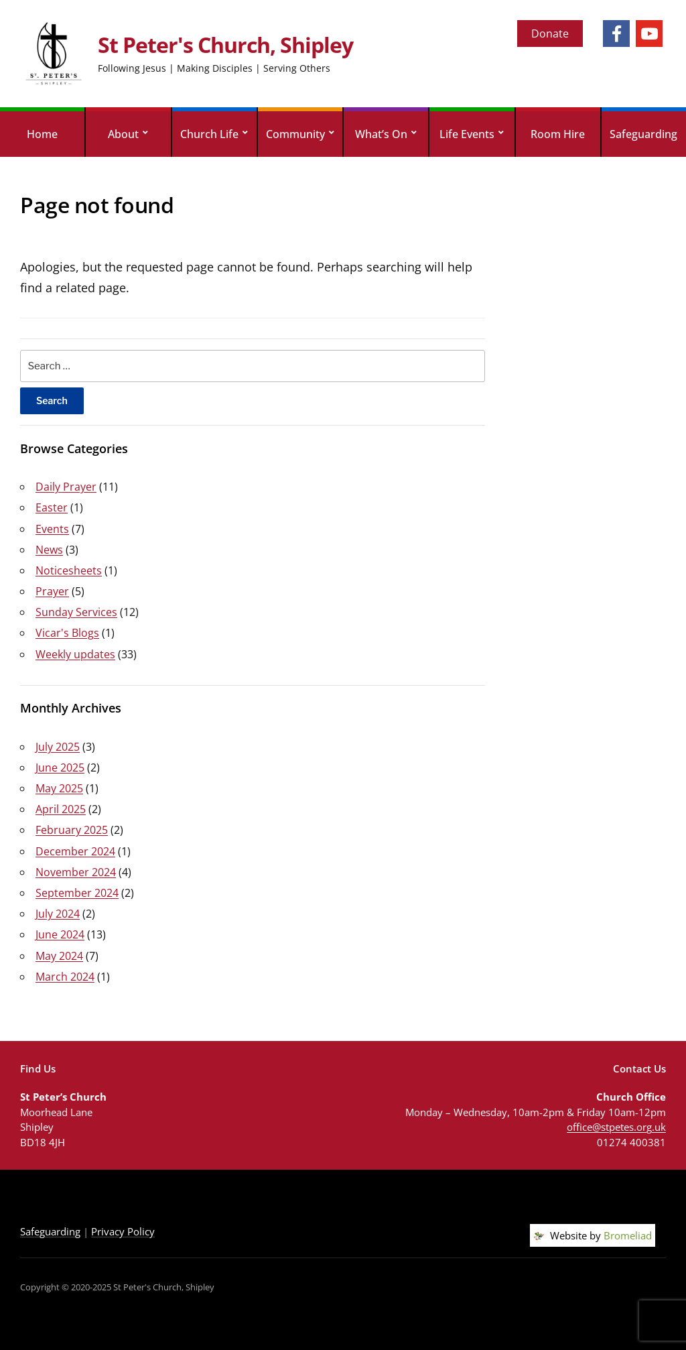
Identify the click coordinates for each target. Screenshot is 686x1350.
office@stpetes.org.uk (616, 1126)
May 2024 (59, 955)
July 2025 (58, 746)
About (123, 134)
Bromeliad (628, 1235)
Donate (550, 33)
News (49, 549)
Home (42, 134)
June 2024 (60, 934)
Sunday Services (76, 612)
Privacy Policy (123, 1231)
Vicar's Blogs (67, 632)
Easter (52, 507)
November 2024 (76, 872)
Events (52, 528)
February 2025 (72, 829)
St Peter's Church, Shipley (225, 44)
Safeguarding (643, 134)
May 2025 (59, 788)
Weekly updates (75, 654)
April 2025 (61, 809)
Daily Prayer (66, 486)
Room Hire (558, 134)
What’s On (381, 134)
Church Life (209, 134)
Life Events (466, 134)
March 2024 (65, 976)
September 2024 (77, 892)
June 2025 (60, 767)
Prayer (52, 591)
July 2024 (58, 913)
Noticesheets (69, 570)
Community (295, 134)
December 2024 (75, 851)
